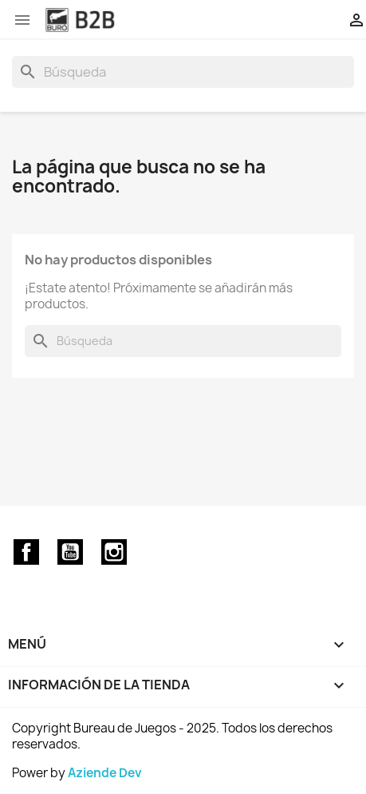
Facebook (26, 552)
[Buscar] (183, 72)
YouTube (70, 552)
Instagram (114, 552)
